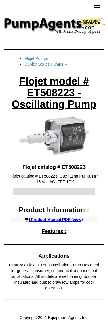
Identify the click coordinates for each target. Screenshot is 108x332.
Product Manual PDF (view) (54, 219)
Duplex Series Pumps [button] (45, 64)
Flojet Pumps (36, 58)
